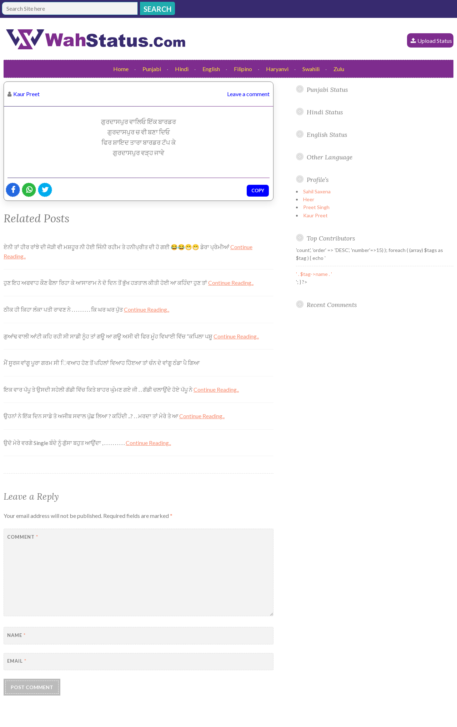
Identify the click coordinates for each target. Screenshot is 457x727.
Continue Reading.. (230, 282)
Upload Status (434, 40)
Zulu (338, 68)
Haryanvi (277, 68)
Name (16, 635)
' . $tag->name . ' (314, 274)
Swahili (311, 68)
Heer (308, 199)
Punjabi (151, 68)
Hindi (182, 68)
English (211, 68)
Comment (22, 537)
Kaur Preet (26, 93)
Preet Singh (316, 207)
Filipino (243, 68)
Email (16, 661)
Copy (257, 190)
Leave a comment (248, 93)
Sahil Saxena (317, 191)
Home (121, 68)
